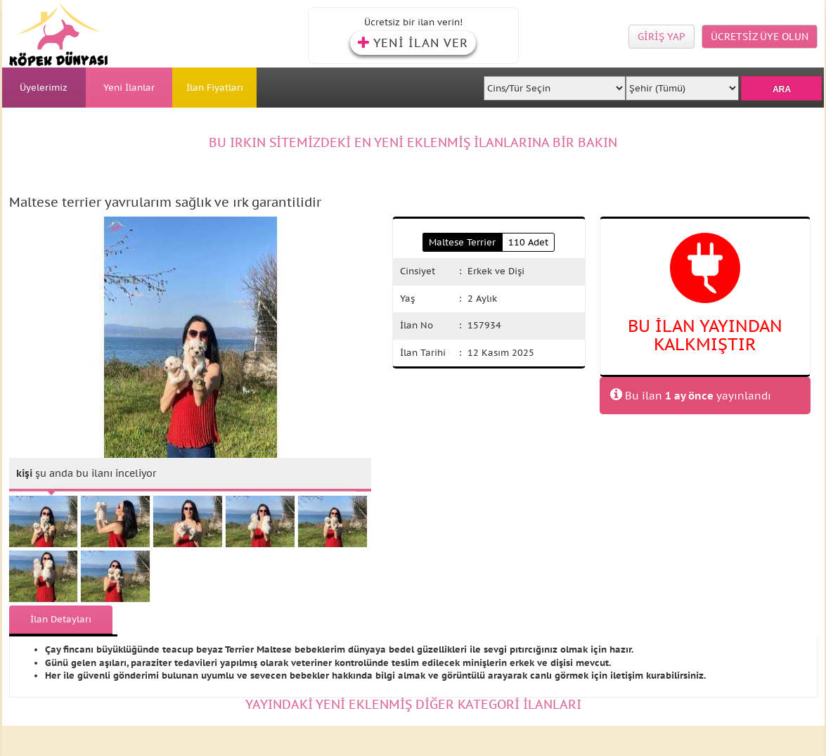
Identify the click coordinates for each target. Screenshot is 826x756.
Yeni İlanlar (129, 88)
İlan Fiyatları (214, 88)
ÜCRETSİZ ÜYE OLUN (759, 36)
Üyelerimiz (43, 88)
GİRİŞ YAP (661, 36)
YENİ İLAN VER (413, 43)
